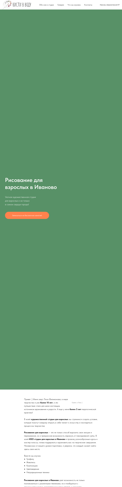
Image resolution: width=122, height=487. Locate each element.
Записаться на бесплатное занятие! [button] (27, 215)
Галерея (60, 5)
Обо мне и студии (46, 5)
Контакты (88, 5)
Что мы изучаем (74, 5)
